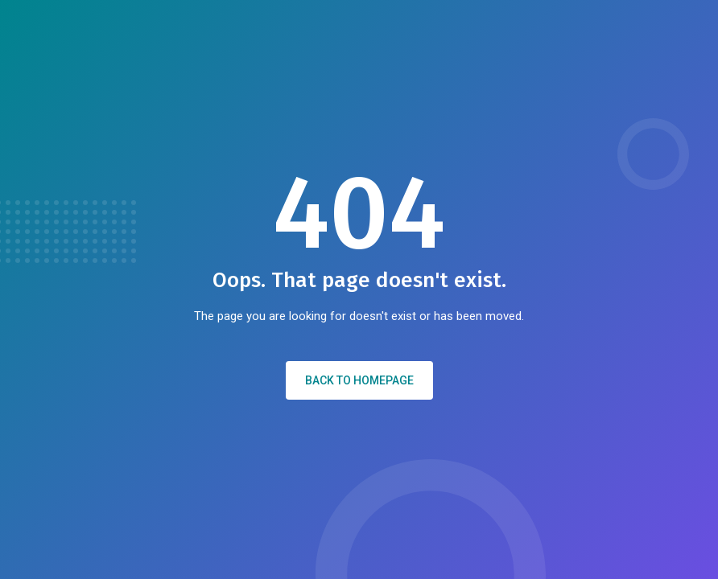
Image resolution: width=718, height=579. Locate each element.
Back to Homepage (359, 380)
